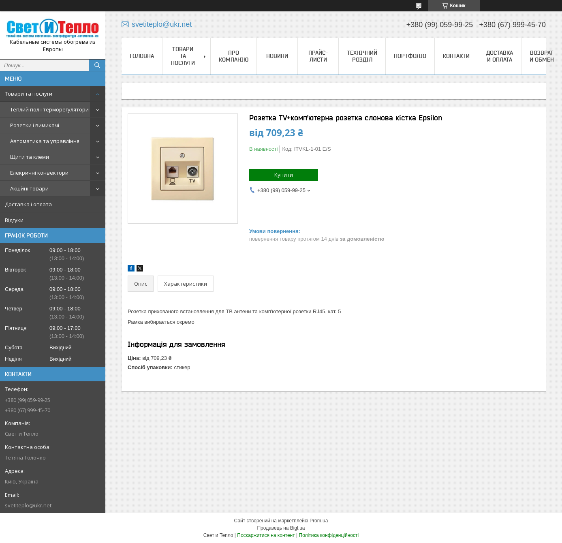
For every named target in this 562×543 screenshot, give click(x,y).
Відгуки (14, 220)
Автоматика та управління (44, 141)
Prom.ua (319, 521)
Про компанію (233, 56)
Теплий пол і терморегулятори (49, 109)
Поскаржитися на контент (266, 535)
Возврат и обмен (542, 56)
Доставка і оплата (28, 204)
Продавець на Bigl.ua (281, 528)
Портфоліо (410, 56)
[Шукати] (97, 65)
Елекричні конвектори (39, 172)
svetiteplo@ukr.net (28, 505)
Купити (283, 174)
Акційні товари (29, 188)
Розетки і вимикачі (34, 125)
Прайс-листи (318, 56)
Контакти (456, 56)
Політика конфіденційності (329, 535)
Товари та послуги (28, 93)
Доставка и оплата (499, 56)
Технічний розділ (362, 56)
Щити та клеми (29, 156)
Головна (142, 56)
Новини (277, 56)
